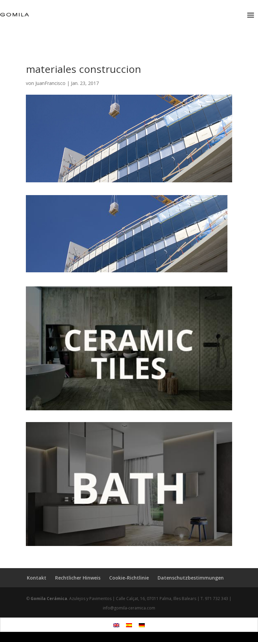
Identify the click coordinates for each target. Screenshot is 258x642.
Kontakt (36, 578)
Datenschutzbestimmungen (191, 578)
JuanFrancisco (50, 83)
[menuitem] (116, 624)
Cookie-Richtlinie (129, 578)
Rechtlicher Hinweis (77, 578)
